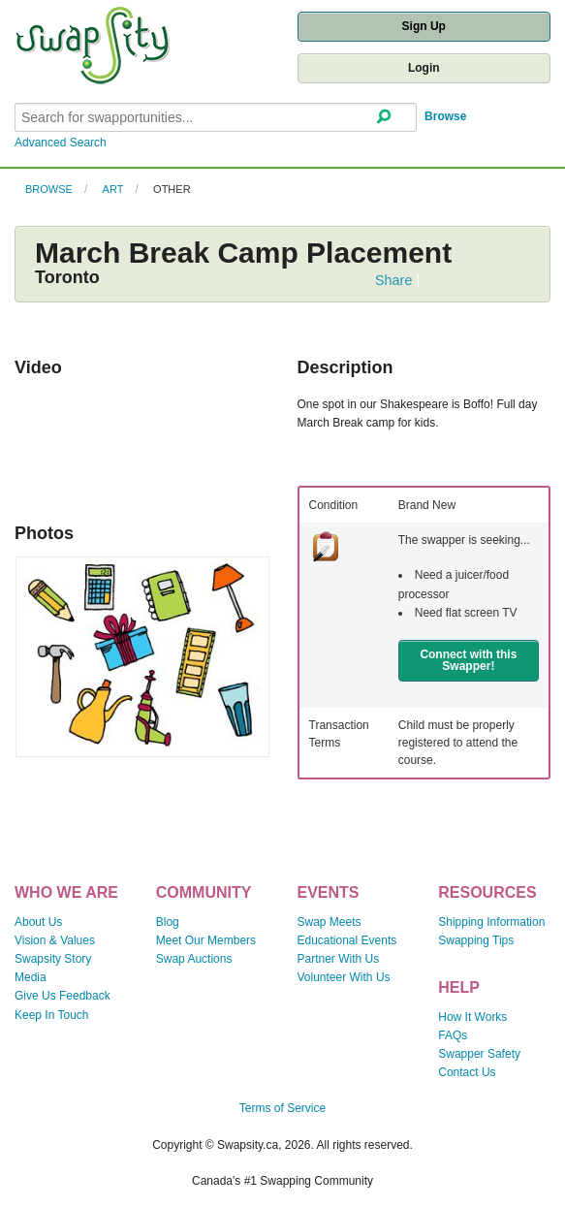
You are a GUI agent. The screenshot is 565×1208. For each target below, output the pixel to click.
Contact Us (466, 1072)
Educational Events (347, 940)
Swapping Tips (476, 940)
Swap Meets (329, 922)
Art (113, 189)
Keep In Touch (52, 1015)
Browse (445, 116)
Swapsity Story (53, 959)
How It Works (472, 1017)
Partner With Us (339, 959)
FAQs (452, 1035)
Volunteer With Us (344, 977)
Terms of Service (282, 1108)
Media (31, 977)
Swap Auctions (194, 959)
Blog (167, 922)
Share (393, 280)
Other (172, 189)
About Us (38, 922)
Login (424, 68)
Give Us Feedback (62, 995)
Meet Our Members (206, 940)
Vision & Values (55, 940)
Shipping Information (491, 922)
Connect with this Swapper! (468, 660)
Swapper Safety (479, 1054)
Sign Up (424, 26)
